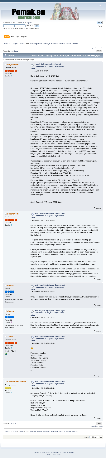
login (23, 23)
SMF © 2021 (46, 452)
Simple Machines (56, 452)
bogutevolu (13, 64)
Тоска (10, 336)
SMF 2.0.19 (37, 452)
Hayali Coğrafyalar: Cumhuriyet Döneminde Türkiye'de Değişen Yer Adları (47, 66)
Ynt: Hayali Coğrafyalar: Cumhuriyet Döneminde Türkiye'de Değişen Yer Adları (48, 215)
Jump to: (86, 437)
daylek (10, 285)
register (29, 23)
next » (101, 48)
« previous (94, 48)
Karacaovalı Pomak (16, 381)
